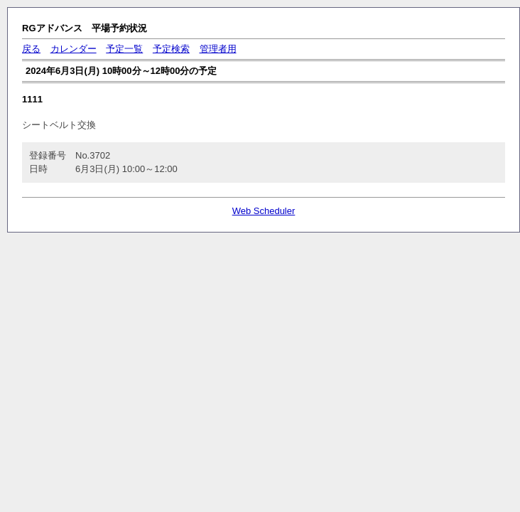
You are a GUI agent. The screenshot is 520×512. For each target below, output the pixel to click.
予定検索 (171, 48)
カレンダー (73, 48)
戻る (31, 48)
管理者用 (218, 48)
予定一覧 (124, 48)
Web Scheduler (264, 211)
